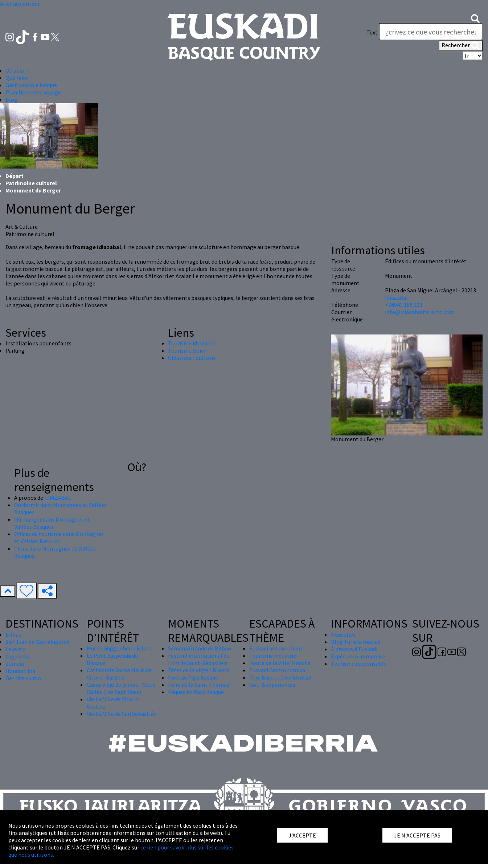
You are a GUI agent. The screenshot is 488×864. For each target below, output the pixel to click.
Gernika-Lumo (23, 678)
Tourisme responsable (358, 663)
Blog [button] (11, 99)
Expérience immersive (358, 656)
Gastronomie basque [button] (31, 85)
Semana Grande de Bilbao (199, 648)
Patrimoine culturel (31, 183)
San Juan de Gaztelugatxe (37, 641)
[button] (475, 17)
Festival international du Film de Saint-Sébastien (198, 659)
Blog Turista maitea (356, 641)
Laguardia (17, 656)
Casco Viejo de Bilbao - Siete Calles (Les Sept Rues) (121, 688)
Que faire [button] (16, 77)
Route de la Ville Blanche (280, 662)
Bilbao (13, 634)
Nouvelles (343, 634)
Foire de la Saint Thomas (198, 684)
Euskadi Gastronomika (277, 670)
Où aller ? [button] (17, 70)
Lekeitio (15, 649)
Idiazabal (396, 297)
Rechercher (461, 45)
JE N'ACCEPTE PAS (417, 835)
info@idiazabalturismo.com (420, 312)
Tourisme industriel (273, 655)
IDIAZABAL (57, 497)
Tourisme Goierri (189, 350)
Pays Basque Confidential (280, 677)
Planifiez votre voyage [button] (33, 92)
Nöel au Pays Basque (193, 677)
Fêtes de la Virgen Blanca (199, 670)
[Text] (431, 31)
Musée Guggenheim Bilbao (120, 648)
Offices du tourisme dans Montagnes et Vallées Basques (59, 537)
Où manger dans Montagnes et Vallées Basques (52, 523)
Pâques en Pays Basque (196, 691)
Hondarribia (20, 670)
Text (372, 32)
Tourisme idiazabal (191, 343)
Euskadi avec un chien (275, 648)
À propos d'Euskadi (354, 649)
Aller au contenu (20, 3)
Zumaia (14, 663)
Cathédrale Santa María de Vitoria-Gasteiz (119, 673)
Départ (14, 175)
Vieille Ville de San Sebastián (122, 713)
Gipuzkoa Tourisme (192, 357)
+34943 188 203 (403, 304)
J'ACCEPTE (302, 835)
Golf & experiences (272, 684)
